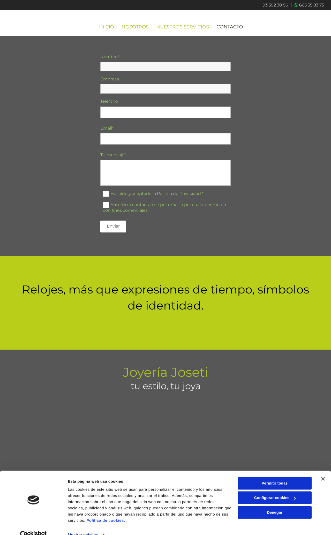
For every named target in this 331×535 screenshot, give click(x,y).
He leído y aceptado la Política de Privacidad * (157, 195)
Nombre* (109, 58)
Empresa (109, 80)
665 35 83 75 (310, 5)
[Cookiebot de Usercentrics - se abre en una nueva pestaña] (33, 525)
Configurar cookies (275, 488)
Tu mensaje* (113, 156)
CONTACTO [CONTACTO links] (230, 29)
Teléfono (109, 103)
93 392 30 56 (165, 448)
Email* (107, 129)
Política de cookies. (105, 510)
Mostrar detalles (83, 525)
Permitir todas (275, 473)
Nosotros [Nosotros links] (135, 29)
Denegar (274, 502)
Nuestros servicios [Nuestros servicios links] (183, 29)
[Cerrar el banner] (323, 469)
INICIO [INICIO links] (106, 29)
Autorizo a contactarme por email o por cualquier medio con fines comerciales (164, 209)
